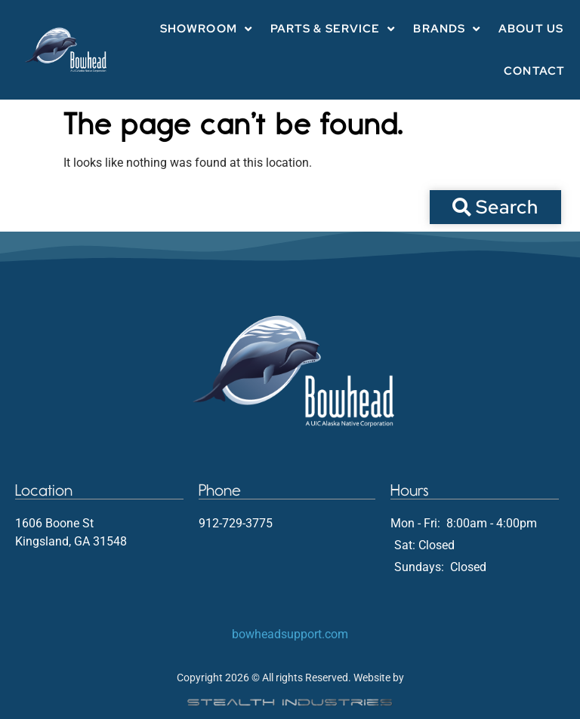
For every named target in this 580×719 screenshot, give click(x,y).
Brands (446, 29)
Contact (534, 70)
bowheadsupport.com (290, 634)
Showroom (206, 29)
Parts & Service (333, 29)
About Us (530, 28)
